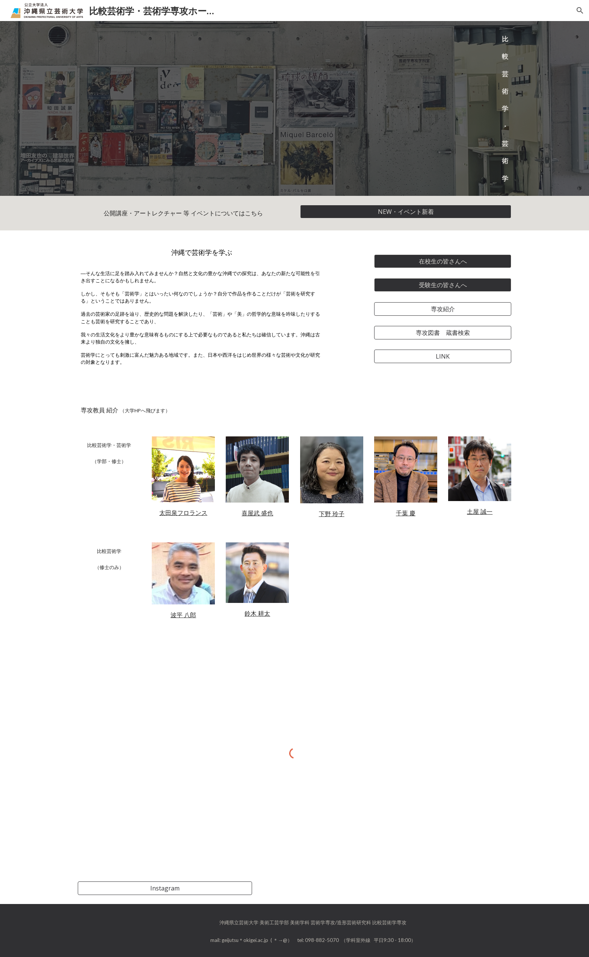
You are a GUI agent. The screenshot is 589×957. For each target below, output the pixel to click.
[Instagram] (165, 888)
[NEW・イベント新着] (406, 211)
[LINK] (443, 356)
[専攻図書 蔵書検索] (443, 333)
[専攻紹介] (443, 309)
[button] (580, 11)
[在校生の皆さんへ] (443, 261)
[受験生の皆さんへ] (443, 285)
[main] (479, 108)
